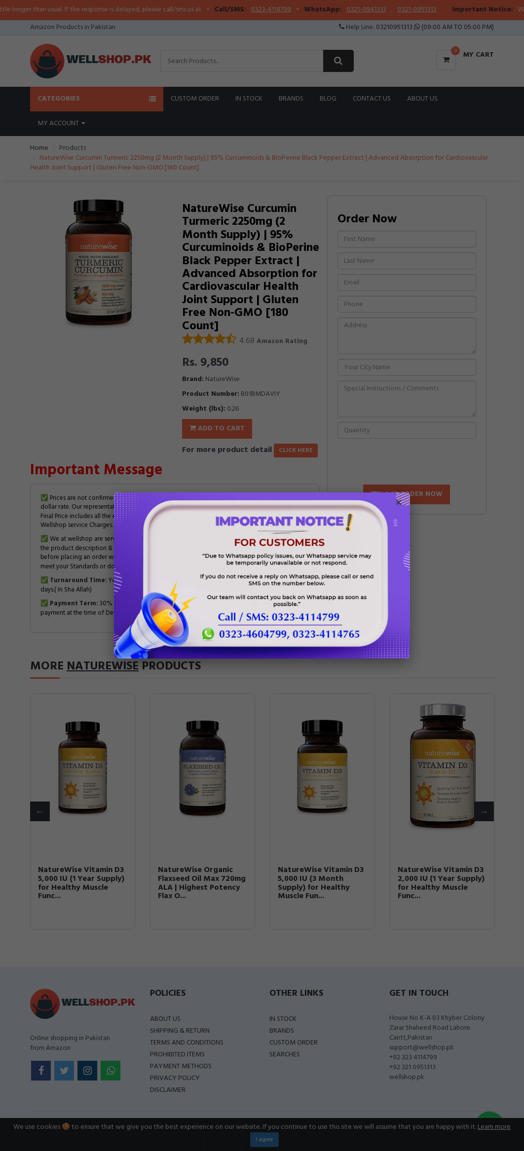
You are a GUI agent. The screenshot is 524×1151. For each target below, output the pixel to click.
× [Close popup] (398, 503)
